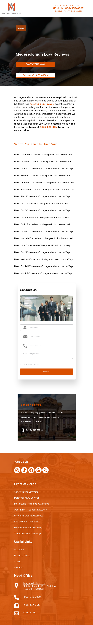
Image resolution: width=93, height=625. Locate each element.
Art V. (24, 217)
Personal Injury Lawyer (26, 497)
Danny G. (26, 154)
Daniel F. (25, 266)
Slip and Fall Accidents (26, 521)
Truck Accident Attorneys (28, 533)
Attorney (19, 549)
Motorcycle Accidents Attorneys (31, 503)
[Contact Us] (16, 613)
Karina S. (25, 259)
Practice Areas (22, 555)
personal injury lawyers (42, 103)
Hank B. (25, 273)
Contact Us (29, 612)
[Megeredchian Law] (16, 585)
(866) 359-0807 (74, 8)
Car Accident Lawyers (26, 491)
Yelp (71, 154)
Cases (17, 561)
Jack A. (24, 245)
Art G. (24, 210)
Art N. (24, 252)
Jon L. (24, 203)
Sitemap (18, 567)
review (36, 154)
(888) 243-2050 (32, 596)
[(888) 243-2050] (16, 597)
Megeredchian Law (54, 154)
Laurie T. (25, 168)
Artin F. (25, 224)
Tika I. (24, 196)
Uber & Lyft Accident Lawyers (30, 509)
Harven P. (26, 189)
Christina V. (27, 182)
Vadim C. (25, 231)
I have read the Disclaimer (32, 364)
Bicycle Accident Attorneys (28, 527)
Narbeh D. (26, 238)
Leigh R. (25, 161)
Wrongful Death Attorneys (28, 515)
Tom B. (25, 175)
